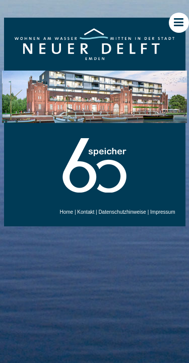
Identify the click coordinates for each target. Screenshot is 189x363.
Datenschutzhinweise (122, 212)
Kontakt (85, 212)
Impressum (162, 212)
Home (66, 212)
